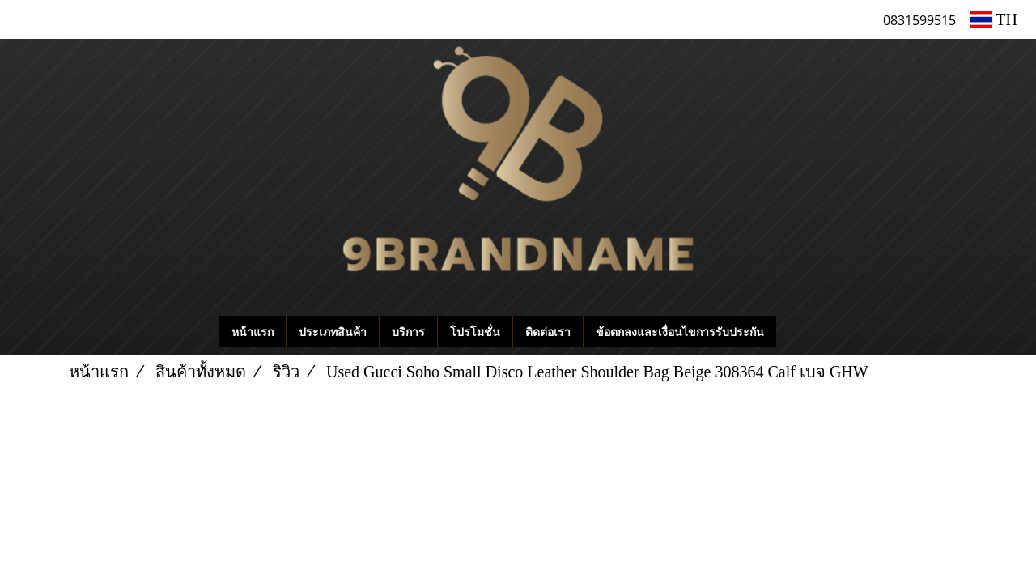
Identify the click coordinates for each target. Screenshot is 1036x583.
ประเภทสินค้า (333, 331)
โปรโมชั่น (475, 331)
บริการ (408, 331)
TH (993, 19)
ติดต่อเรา (548, 331)
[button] (800, 332)
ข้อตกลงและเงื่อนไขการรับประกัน (680, 331)
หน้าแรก (252, 331)
